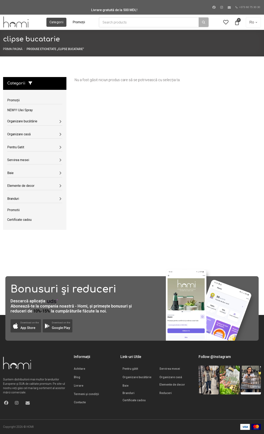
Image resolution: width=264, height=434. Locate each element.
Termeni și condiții (86, 394)
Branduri (128, 393)
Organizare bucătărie (137, 377)
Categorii (56, 22)
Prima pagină (12, 49)
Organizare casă (170, 377)
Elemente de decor (172, 384)
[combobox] (149, 22)
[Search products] (149, 22)
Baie (125, 385)
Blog (77, 377)
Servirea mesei (169, 368)
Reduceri (165, 393)
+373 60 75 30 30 (248, 7)
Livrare (78, 385)
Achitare (79, 368)
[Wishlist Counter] (226, 22)
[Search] (204, 22)
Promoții (79, 22)
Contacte (80, 402)
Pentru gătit (130, 368)
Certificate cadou (134, 400)
